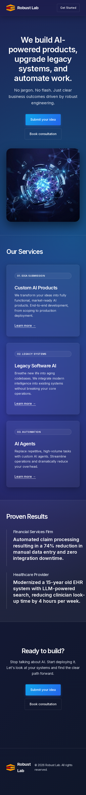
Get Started (68, 7)
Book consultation (43, 134)
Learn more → (25, 325)
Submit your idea (43, 119)
